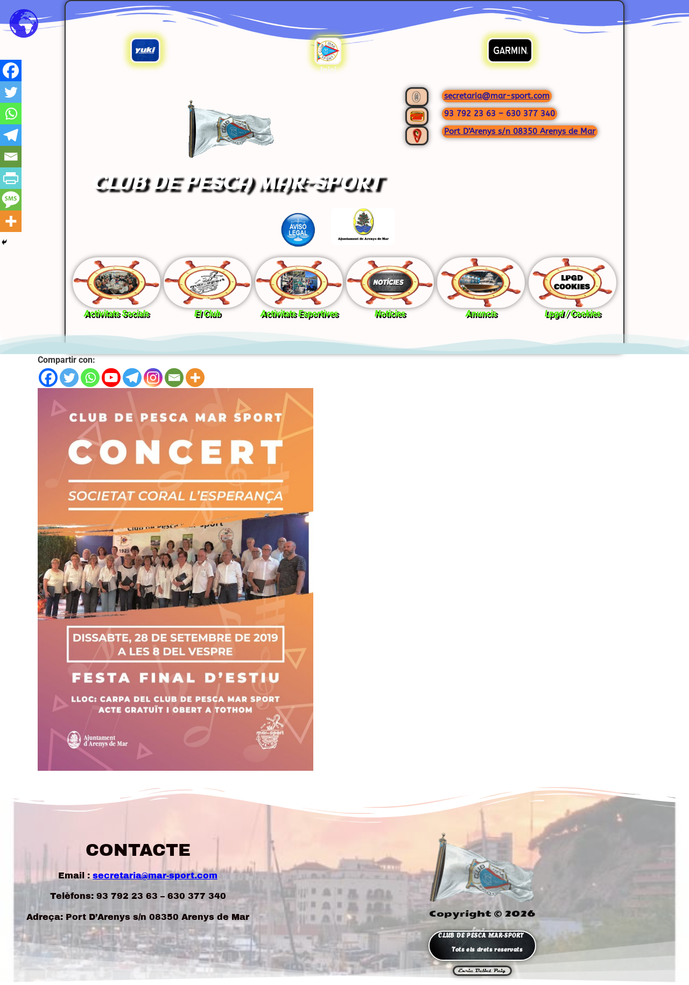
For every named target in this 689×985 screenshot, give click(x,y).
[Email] (174, 377)
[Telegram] (132, 377)
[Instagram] (153, 377)
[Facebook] (48, 377)
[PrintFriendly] (11, 178)
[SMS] (11, 199)
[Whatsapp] (90, 377)
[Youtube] (111, 377)
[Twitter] (69, 377)
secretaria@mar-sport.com (497, 96)
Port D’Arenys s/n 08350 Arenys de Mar (519, 131)
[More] (195, 377)
